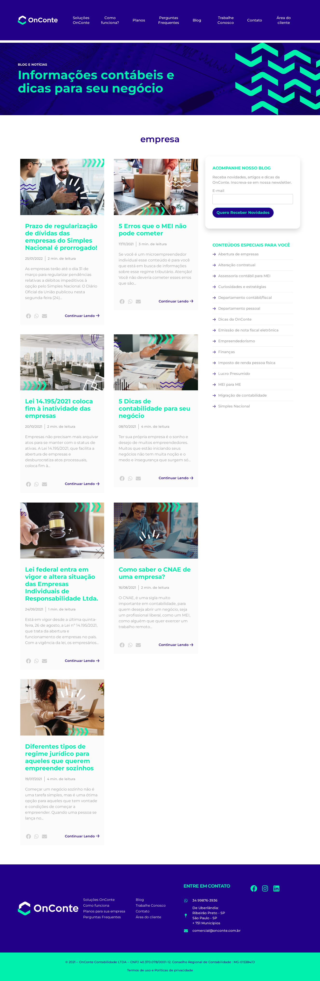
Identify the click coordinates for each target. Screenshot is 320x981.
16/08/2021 (127, 587)
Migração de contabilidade (242, 395)
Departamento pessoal (239, 308)
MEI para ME (229, 384)
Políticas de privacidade (174, 970)
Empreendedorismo (236, 341)
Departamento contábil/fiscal (245, 297)
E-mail (252, 195)
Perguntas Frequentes (168, 20)
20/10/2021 (33, 426)
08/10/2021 (127, 426)
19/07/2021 (33, 779)
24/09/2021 (34, 609)
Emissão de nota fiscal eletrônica (248, 330)
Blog (197, 20)
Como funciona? (110, 20)
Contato (254, 20)
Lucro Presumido (234, 373)
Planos (139, 20)
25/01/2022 (34, 258)
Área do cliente (284, 20)
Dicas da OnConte (235, 319)
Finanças (226, 352)
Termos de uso (139, 970)
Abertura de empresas (238, 254)
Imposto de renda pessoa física (246, 362)
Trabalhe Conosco (226, 20)
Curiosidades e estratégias (242, 286)
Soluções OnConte (81, 20)
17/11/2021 (126, 244)
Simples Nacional (234, 406)
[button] (28, 316)
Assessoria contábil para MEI (244, 275)
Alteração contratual (236, 265)
